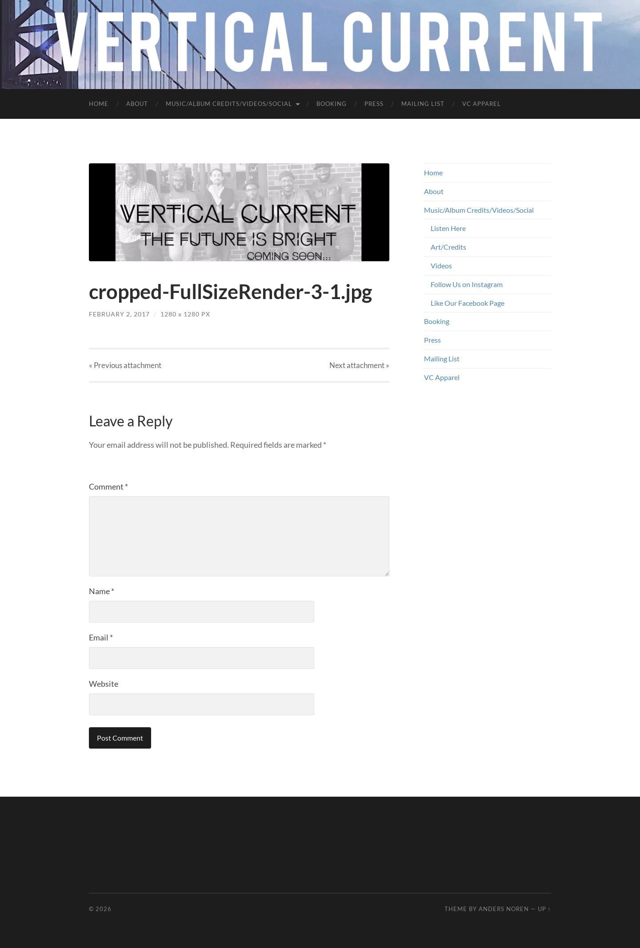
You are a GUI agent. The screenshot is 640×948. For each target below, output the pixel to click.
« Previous (125, 365)
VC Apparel (481, 103)
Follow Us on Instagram (467, 284)
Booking (331, 103)
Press (374, 103)
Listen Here (448, 228)
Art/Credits (448, 247)
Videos (441, 265)
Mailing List (422, 103)
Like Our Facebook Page (467, 303)
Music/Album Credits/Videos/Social (229, 103)
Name (101, 591)
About (137, 103)
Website (103, 684)
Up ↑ (544, 908)
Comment (108, 486)
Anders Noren (504, 908)
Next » (359, 365)
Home (98, 103)
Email (101, 637)
